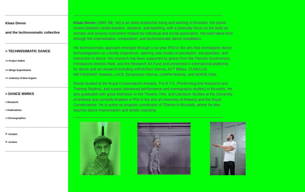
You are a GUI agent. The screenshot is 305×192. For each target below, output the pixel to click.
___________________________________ (39, 150)
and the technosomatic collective (32, 32)
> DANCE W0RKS (19, 94)
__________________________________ (38, 14)
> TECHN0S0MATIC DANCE (27, 51)
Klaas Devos (15, 23)
